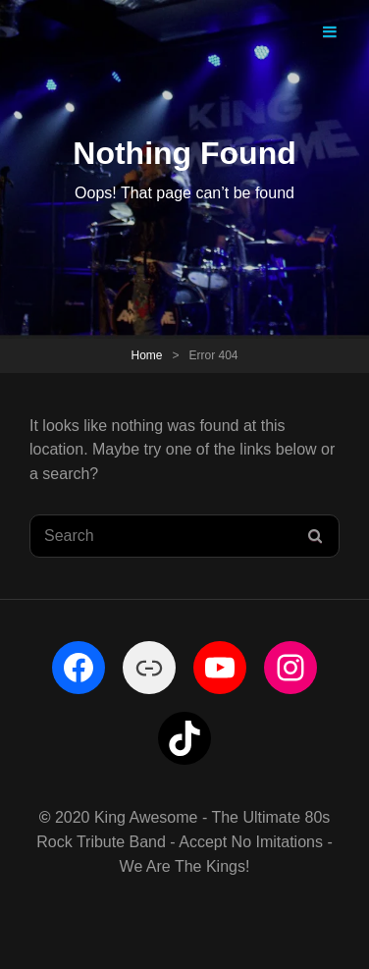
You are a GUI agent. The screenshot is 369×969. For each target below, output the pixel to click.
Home (146, 355)
